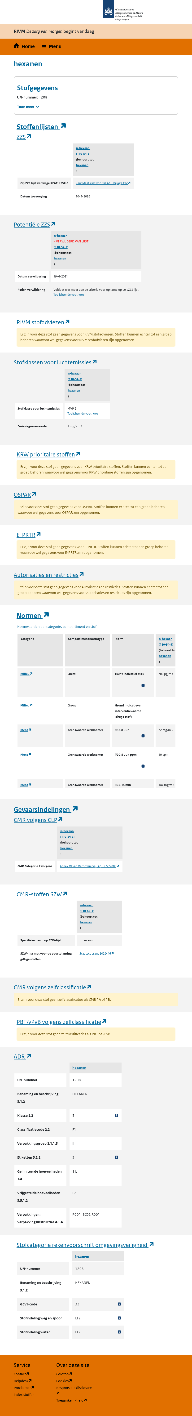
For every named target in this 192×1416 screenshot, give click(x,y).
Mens (25, 730)
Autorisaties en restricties (49, 574)
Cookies (74, 1380)
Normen (33, 616)
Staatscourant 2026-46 (96, 953)
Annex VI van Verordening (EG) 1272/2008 (90, 866)
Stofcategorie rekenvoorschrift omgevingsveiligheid (86, 1244)
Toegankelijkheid (74, 1400)
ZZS (24, 136)
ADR (23, 1056)
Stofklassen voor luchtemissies (56, 362)
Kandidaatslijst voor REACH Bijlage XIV (103, 183)
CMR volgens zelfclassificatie (53, 987)
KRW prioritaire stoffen (49, 454)
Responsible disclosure (74, 1390)
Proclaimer (32, 1387)
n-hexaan (83, 148)
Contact (32, 1373)
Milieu (26, 674)
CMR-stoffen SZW (42, 894)
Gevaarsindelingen (46, 809)
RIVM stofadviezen (43, 322)
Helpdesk (32, 1380)
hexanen (82, 165)
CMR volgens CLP (38, 819)
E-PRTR (29, 534)
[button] (52, 47)
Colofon (74, 1373)
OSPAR (25, 494)
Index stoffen (24, 1394)
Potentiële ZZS (35, 224)
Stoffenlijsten (42, 127)
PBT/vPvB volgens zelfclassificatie (62, 1021)
